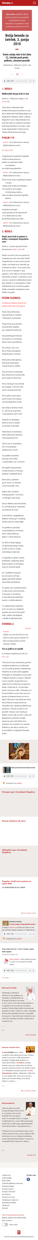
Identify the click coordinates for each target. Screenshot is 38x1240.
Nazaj (12, 74)
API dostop (6, 1194)
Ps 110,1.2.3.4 (7, 150)
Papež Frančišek (31, 1035)
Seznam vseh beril (8, 1191)
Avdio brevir (6, 1175)
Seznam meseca (8, 1189)
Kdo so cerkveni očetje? (28, 1091)
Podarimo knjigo (8, 1186)
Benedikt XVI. (31, 1155)
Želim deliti (6, 1180)
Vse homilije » (6, 978)
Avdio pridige (7, 1178)
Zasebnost (6, 1205)
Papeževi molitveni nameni (28, 913)
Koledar (17, 74)
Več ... (3, 1030)
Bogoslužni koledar (9, 1202)
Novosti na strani (8, 1197)
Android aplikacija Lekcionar (12, 1183)
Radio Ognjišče (15, 959)
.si (7, 3)
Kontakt (5, 1208)
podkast (19, 783)
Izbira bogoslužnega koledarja (13, 1215)
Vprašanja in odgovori (10, 1200)
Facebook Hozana (29, 1179)
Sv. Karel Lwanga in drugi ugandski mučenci (22, 924)
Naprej (22, 74)
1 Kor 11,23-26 (18, 249)
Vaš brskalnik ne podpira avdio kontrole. (19, 934)
